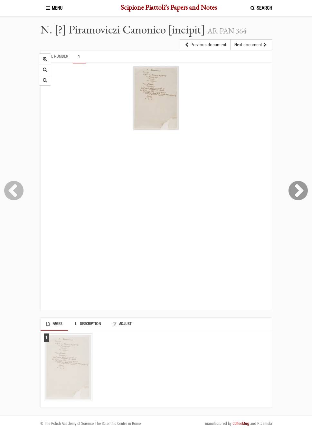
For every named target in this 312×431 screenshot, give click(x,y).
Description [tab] (87, 324)
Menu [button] (53, 8)
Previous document (205, 44)
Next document (251, 44)
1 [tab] (79, 56)
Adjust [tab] (121, 324)
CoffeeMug (240, 423)
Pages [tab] (54, 324)
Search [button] (261, 8)
